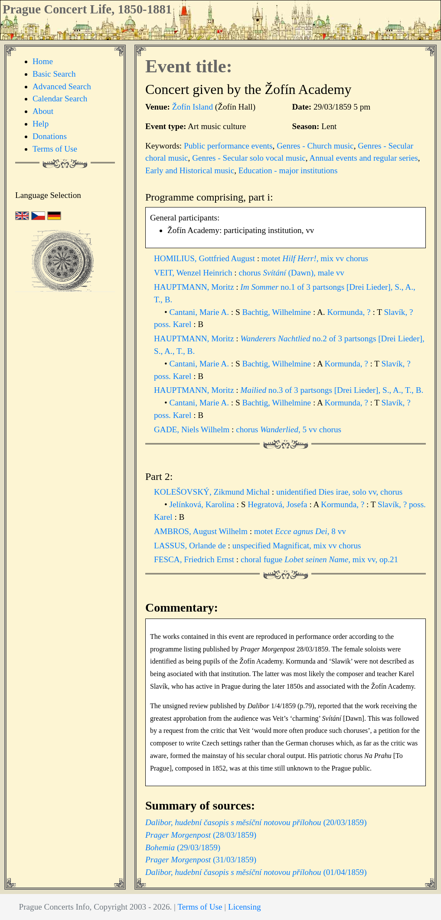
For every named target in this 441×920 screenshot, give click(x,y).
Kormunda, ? (349, 312)
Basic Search (54, 73)
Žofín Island (192, 106)
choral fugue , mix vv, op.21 (319, 559)
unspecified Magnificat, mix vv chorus (296, 545)
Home (43, 61)
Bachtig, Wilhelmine (277, 312)
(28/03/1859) (200, 834)
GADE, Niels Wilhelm (193, 429)
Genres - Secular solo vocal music (249, 157)
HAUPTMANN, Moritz (195, 287)
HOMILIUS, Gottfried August (205, 258)
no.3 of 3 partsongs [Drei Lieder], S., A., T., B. (331, 390)
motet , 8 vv (300, 531)
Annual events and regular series (363, 157)
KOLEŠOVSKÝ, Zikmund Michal (213, 491)
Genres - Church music (315, 145)
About (43, 111)
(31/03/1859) (200, 859)
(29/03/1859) (182, 847)
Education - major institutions (288, 170)
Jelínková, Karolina (203, 504)
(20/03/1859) (256, 822)
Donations (50, 136)
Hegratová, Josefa (278, 504)
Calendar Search (60, 98)
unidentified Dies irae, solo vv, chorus (339, 491)
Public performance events (228, 145)
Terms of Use (55, 148)
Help (41, 123)
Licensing (244, 906)
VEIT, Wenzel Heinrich (194, 272)
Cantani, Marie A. (200, 312)
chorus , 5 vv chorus (288, 429)
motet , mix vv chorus (314, 258)
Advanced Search (62, 86)
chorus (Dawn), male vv (291, 272)
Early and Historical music (189, 170)
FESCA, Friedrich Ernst (195, 559)
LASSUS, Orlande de (191, 545)
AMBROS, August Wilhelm (202, 531)
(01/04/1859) (256, 872)
